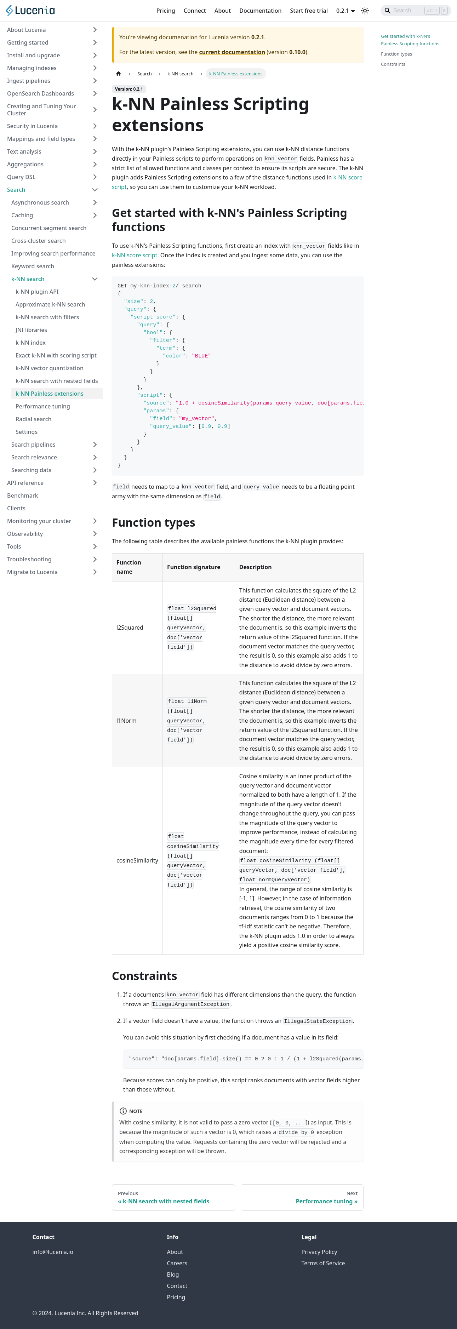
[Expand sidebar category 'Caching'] (95, 215)
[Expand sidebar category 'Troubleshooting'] (95, 559)
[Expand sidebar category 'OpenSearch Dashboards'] (95, 93)
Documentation (260, 11)
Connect (195, 11)
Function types (396, 54)
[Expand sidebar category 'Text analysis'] (95, 151)
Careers (177, 1263)
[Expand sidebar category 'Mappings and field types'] (95, 138)
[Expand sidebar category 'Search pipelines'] (95, 444)
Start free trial (309, 11)
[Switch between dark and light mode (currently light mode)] (365, 10)
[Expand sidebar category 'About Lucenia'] (95, 29)
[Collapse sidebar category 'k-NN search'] (95, 279)
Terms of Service (323, 1263)
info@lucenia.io (53, 1252)
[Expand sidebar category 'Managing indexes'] (95, 68)
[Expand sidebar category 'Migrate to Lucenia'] (95, 572)
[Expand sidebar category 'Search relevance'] (95, 457)
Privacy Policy (319, 1252)
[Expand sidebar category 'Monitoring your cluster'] (95, 521)
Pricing (165, 11)
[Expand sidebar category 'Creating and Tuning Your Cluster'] (95, 110)
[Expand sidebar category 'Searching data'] (95, 470)
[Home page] (118, 73)
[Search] (416, 10)
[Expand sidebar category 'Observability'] (95, 533)
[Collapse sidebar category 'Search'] (95, 189)
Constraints (393, 64)
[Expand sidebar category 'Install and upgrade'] (95, 55)
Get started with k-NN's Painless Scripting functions (410, 40)
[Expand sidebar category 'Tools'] (95, 546)
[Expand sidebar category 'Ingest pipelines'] (95, 80)
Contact (177, 1286)
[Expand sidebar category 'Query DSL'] (95, 177)
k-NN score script (134, 255)
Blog (173, 1274)
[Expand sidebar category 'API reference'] (95, 482)
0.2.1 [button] (342, 11)
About (223, 11)
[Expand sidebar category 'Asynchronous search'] (95, 202)
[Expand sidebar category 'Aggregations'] (95, 164)
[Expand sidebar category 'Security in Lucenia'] (95, 126)
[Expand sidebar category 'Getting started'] (95, 42)
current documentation (232, 52)
